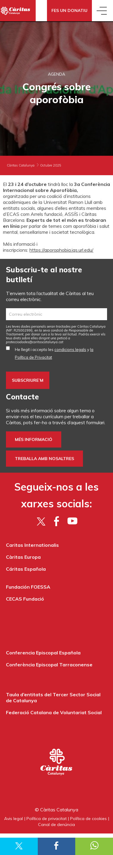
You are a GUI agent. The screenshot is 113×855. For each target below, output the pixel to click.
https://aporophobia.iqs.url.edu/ (61, 250)
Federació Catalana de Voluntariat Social (54, 712)
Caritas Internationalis (32, 545)
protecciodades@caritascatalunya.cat (34, 342)
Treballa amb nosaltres (44, 458)
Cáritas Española (26, 569)
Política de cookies (88, 818)
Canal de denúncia (56, 824)
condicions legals (70, 349)
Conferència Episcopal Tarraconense (49, 665)
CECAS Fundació (25, 599)
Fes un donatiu (69, 10)
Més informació (33, 439)
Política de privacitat (46, 818)
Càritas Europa (23, 557)
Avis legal (13, 818)
